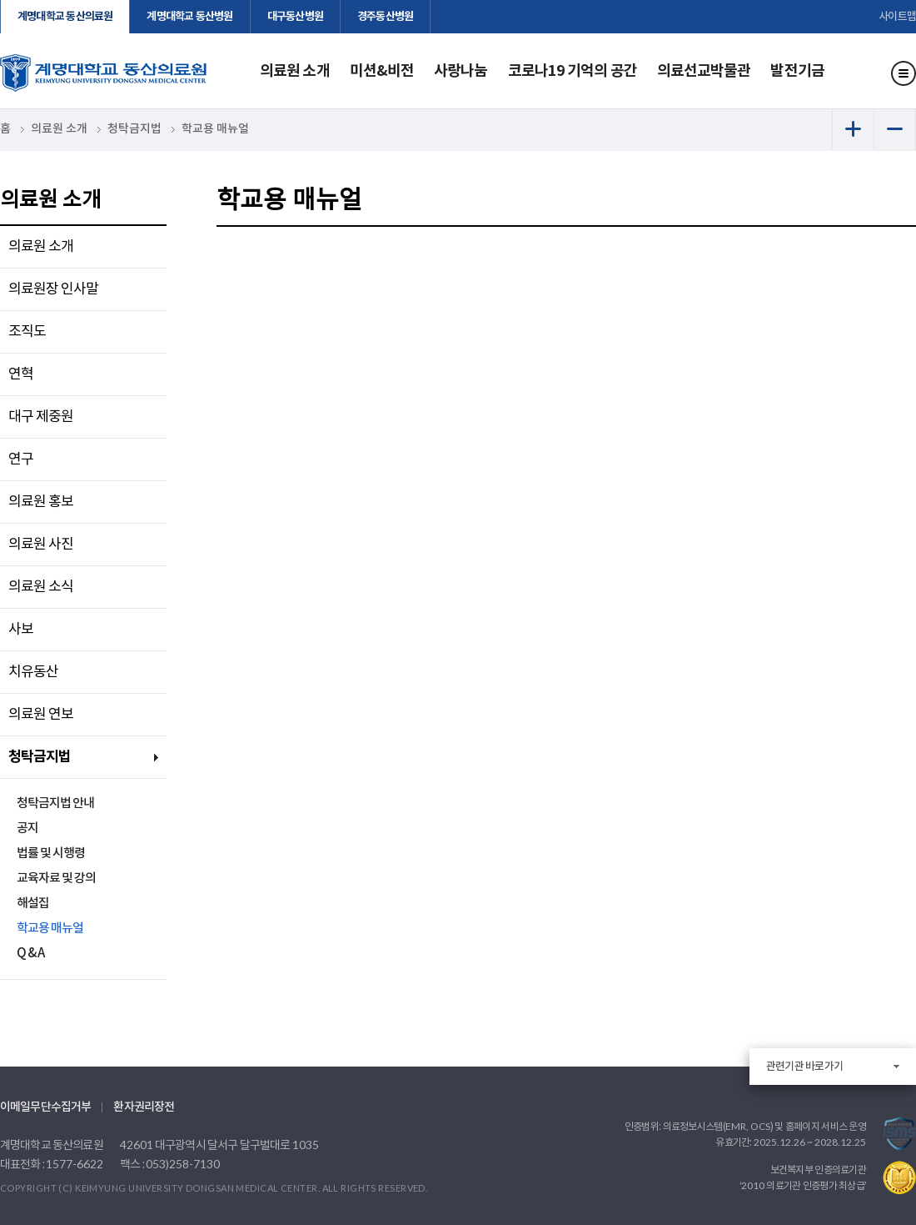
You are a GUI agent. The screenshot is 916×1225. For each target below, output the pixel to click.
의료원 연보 (40, 714)
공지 (27, 828)
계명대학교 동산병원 (189, 16)
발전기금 (797, 71)
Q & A (30, 953)
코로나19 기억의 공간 (572, 71)
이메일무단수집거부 (45, 1107)
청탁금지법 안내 (55, 803)
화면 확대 (853, 129)
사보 (20, 629)
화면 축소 (894, 129)
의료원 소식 (40, 587)
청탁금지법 (39, 757)
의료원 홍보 (40, 502)
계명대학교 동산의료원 (64, 16)
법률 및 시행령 (51, 853)
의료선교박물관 (704, 71)
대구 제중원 (40, 417)
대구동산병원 (295, 16)
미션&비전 (382, 71)
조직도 (27, 332)
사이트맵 (897, 16)
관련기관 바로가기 (804, 1066)
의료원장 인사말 (53, 289)
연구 (20, 459)
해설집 (33, 903)
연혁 (20, 374)
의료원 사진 (40, 544)
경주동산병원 (385, 16)
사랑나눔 (460, 71)
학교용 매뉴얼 (50, 928)
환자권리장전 (143, 1107)
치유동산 (33, 672)
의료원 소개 (295, 71)
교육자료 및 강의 (56, 878)
